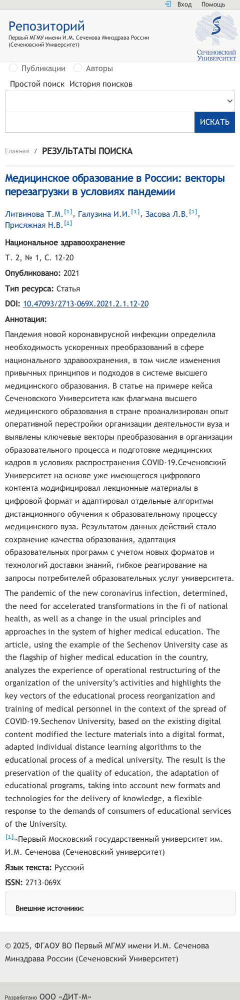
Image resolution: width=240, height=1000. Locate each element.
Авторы (99, 69)
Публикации (44, 69)
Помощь (213, 4)
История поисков (101, 84)
